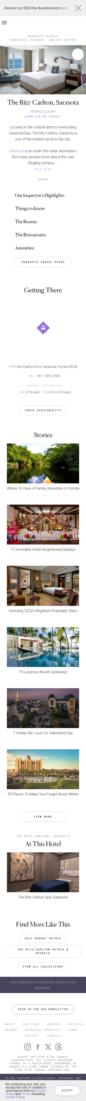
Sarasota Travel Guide (43, 262)
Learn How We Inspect (43, 116)
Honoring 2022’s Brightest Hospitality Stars (43, 611)
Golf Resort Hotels (43, 938)
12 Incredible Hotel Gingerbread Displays (43, 549)
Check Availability (43, 410)
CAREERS (54, 1024)
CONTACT (54, 1035)
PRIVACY (32, 1035)
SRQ (22, 392)
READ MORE (43, 169)
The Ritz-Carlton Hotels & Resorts (44, 951)
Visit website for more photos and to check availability (43, 985)
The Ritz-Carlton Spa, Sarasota (43, 897)
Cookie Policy (15, 1097)
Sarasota (16, 151)
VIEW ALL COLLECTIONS (43, 966)
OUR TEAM (30, 1024)
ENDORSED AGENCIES (42, 1030)
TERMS (72, 1030)
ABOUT (10, 1024)
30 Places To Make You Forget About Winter (43, 794)
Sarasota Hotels (43, 36)
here (64, 8)
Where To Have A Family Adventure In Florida (43, 488)
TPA (45, 392)
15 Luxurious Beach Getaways (43, 672)
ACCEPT (67, 1090)
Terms (26, 1094)
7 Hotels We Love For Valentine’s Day (43, 733)
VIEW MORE (43, 816)
